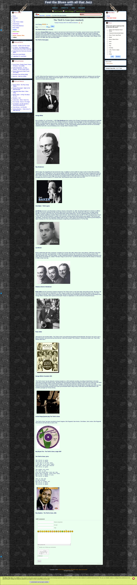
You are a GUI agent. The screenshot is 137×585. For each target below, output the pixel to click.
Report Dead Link (80, 11)
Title (55, 533)
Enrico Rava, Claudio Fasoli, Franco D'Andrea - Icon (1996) (22, 65)
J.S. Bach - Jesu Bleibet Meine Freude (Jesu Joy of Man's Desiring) (22, 48)
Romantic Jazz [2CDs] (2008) (20, 74)
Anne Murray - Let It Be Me (20, 107)
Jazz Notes (48, 15)
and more (68, 5)
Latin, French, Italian (114, 50)
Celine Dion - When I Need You (21, 100)
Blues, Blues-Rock (113, 39)
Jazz (110, 43)
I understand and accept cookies (39, 582)
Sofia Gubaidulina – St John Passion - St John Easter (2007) (21, 68)
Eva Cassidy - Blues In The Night (21, 102)
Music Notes (42, 15)
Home (36, 15)
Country (111, 47)
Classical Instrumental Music (116, 33)
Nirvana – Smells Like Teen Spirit (21, 45)
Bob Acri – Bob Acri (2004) (19, 76)
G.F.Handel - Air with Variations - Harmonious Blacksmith (21, 104)
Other (110, 54)
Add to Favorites (58, 11)
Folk (110, 52)
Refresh (41, 564)
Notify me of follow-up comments (47, 555)
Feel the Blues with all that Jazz (68, 2)
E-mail (55, 530)
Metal (110, 37)
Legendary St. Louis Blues (19, 56)
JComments (99, 571)
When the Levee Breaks (19, 54)
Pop (110, 45)
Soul (110, 41)
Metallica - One (17, 98)
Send (39, 569)
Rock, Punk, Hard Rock (115, 35)
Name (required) (58, 528)
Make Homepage (69, 11)
